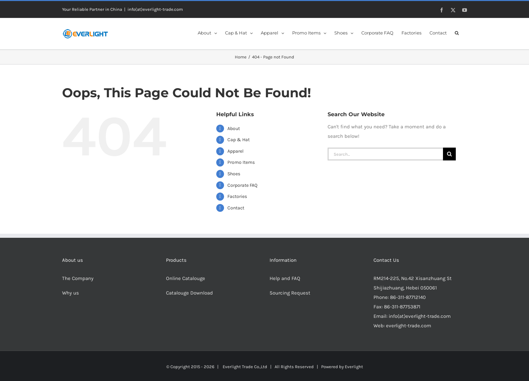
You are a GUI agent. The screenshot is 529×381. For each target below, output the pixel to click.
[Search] (449, 154)
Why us (70, 293)
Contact (235, 208)
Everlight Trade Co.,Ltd (245, 366)
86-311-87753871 (402, 307)
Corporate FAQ (242, 185)
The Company (77, 278)
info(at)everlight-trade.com (155, 9)
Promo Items (241, 162)
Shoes (233, 174)
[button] (457, 32)
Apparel (235, 151)
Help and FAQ (285, 278)
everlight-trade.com (408, 326)
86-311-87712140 (408, 297)
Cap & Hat (238, 140)
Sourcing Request (290, 293)
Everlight (354, 366)
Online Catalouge (185, 278)
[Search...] (385, 154)
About (233, 128)
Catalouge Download (190, 293)
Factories (237, 196)
